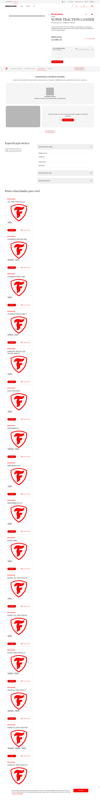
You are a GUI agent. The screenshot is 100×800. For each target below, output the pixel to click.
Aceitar (81, 790)
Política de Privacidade (17, 793)
